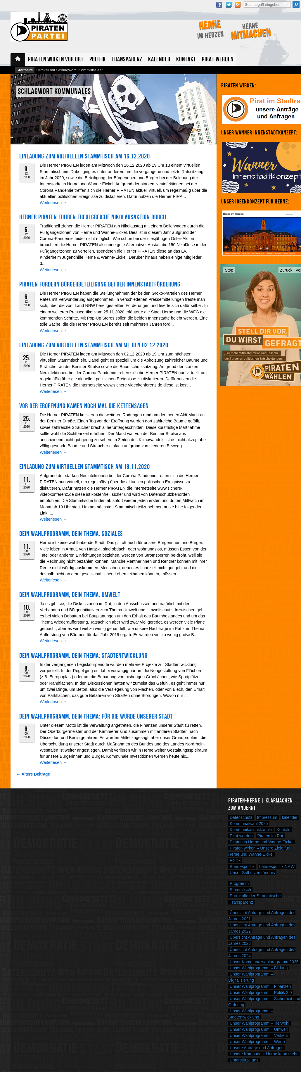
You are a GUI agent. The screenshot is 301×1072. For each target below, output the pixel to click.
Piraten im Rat (270, 835)
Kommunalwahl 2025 (249, 823)
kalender (290, 817)
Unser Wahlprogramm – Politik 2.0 (261, 992)
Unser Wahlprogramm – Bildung (259, 968)
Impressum (267, 817)
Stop (229, 270)
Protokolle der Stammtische (255, 895)
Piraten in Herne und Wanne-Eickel (261, 842)
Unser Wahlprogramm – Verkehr (259, 1035)
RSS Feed (238, 4)
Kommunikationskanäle (251, 829)
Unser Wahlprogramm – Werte (257, 1041)
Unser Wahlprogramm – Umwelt (259, 1029)
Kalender (159, 59)
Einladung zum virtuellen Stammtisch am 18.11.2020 (84, 467)
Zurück (286, 270)
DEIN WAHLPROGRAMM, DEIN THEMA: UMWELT (69, 595)
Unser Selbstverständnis (252, 872)
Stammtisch (240, 889)
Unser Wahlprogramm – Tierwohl (259, 1023)
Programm (239, 883)
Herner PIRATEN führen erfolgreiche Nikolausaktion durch (92, 217)
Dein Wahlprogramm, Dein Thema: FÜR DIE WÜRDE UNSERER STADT (96, 716)
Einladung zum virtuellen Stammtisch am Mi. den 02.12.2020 (93, 345)
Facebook (219, 4)
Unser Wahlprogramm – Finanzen (260, 986)
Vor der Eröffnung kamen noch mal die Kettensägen (84, 406)
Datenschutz (241, 817)
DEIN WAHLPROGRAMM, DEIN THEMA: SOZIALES (71, 534)
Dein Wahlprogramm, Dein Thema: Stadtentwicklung (83, 656)
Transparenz (127, 59)
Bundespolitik (242, 866)
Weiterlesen (53, 202)
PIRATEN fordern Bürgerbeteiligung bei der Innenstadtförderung (99, 284)
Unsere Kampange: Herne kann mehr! (264, 1054)
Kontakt (186, 59)
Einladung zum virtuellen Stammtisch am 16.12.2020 (84, 156)
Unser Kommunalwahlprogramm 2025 (264, 961)
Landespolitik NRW (277, 866)
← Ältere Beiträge (33, 774)
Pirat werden (217, 59)
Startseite (18, 59)
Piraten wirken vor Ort (56, 59)
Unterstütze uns (244, 1060)
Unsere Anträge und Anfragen (256, 1047)
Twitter (228, 4)
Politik (97, 59)
